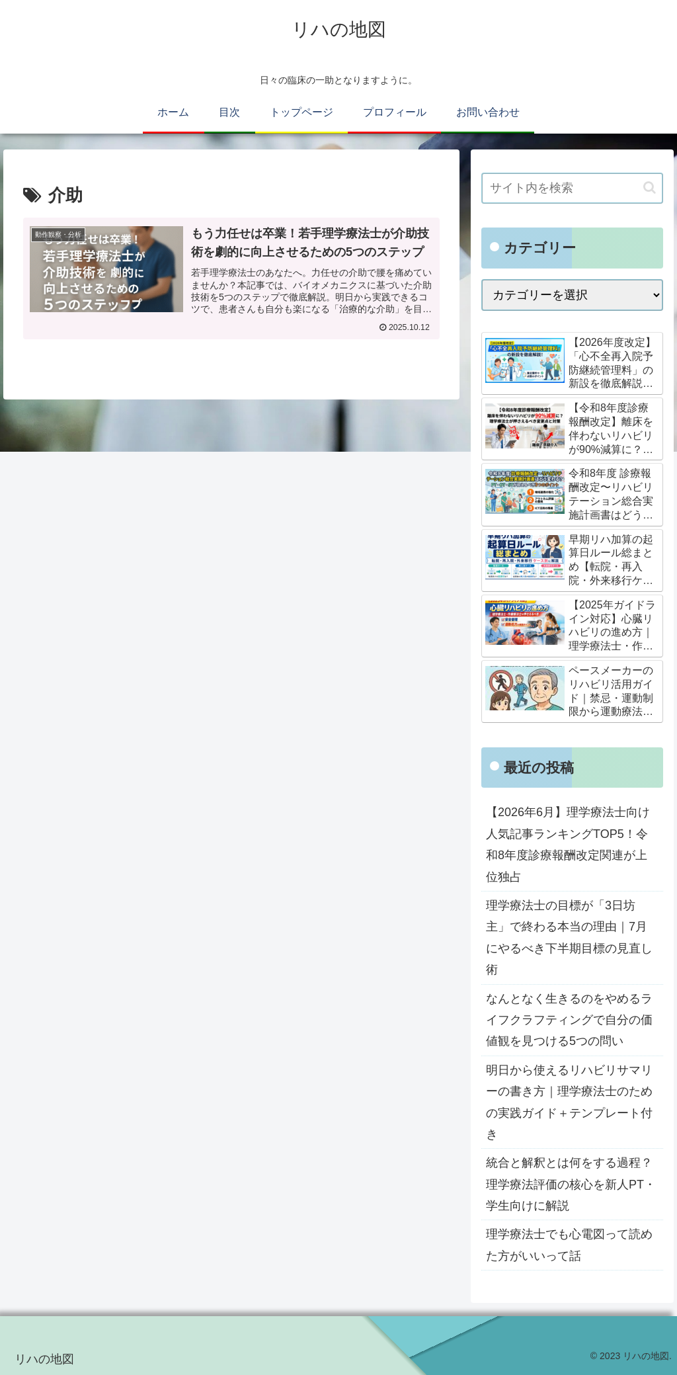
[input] (571, 188)
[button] (649, 187)
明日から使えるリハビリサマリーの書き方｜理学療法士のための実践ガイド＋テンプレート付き (569, 1102)
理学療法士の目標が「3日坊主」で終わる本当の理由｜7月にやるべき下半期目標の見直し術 (569, 937)
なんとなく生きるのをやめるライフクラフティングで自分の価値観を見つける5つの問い (569, 1020)
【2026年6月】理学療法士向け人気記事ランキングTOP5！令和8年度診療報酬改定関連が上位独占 (568, 844)
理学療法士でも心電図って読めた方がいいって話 (569, 1245)
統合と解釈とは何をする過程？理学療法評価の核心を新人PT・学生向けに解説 (571, 1184)
